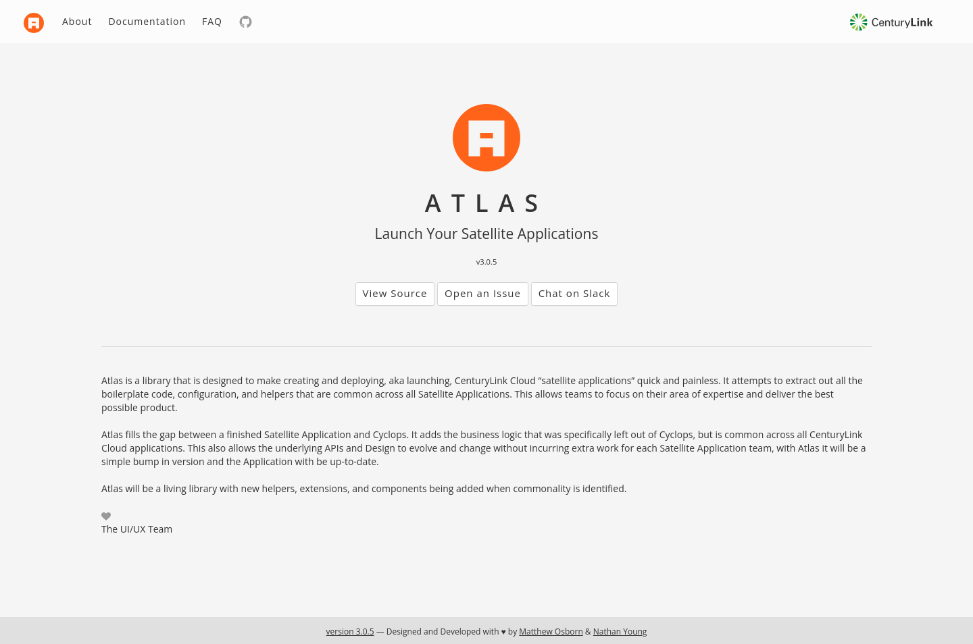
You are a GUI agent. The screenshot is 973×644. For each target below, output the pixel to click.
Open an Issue (483, 293)
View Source (395, 293)
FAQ (212, 21)
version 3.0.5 (350, 631)
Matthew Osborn (550, 631)
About (77, 21)
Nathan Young (620, 631)
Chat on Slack (575, 293)
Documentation (147, 21)
